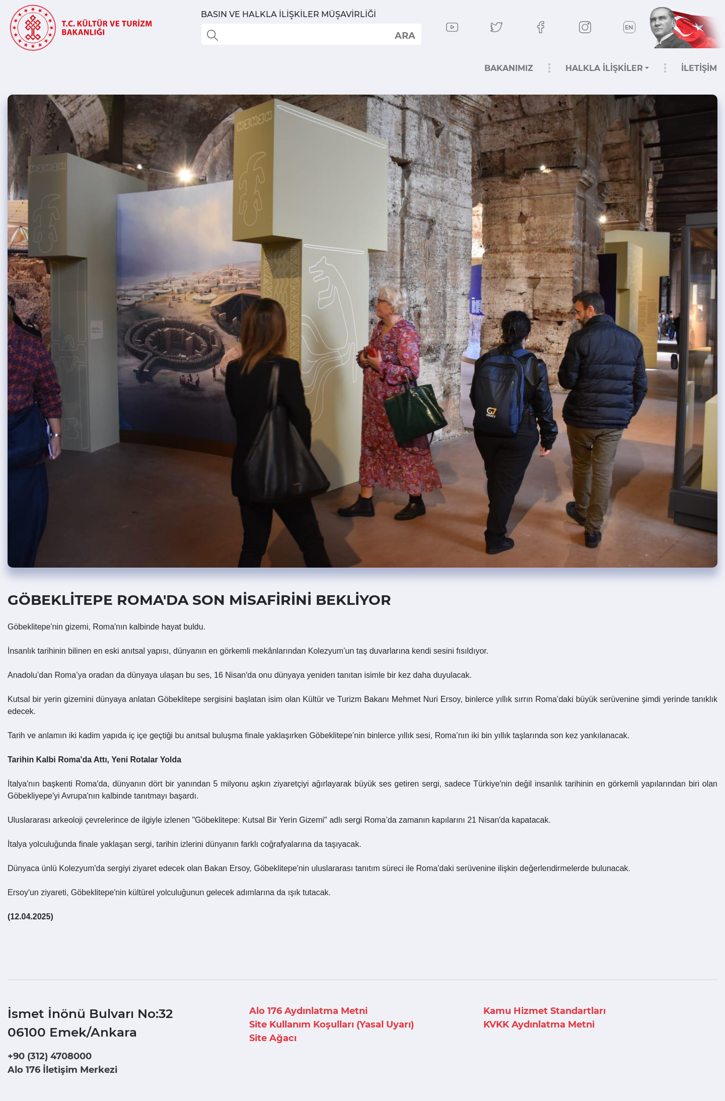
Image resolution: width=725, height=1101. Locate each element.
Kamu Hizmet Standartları (544, 1010)
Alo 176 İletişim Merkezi (62, 1069)
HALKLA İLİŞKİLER (604, 68)
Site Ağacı (273, 1038)
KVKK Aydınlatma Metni (539, 1024)
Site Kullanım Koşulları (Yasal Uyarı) (331, 1024)
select (404, 35)
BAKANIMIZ (508, 68)
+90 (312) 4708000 (50, 1056)
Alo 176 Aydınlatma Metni (308, 1010)
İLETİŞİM (699, 68)
